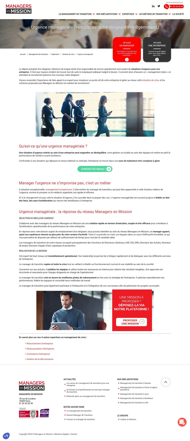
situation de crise (150, 81)
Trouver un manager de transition (80, 420)
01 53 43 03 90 (26, 404)
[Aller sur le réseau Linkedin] (153, 6)
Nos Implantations (106, 14)
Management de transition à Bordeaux (136, 399)
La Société (178, 14)
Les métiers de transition (153, 14)
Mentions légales (61, 435)
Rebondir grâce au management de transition (85, 397)
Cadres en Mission (128, 420)
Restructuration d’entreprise (40, 350)
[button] (6, 436)
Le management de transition (75, 14)
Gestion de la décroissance (40, 360)
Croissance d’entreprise (38, 355)
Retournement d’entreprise (40, 344)
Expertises (128, 14)
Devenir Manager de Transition (79, 416)
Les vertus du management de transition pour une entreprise (87, 385)
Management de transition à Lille (134, 404)
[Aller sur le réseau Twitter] (158, 6)
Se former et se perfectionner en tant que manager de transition (88, 392)
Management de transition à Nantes (135, 384)
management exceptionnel (58, 190)
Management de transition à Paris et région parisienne (138, 390)
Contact (74, 435)
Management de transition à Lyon (134, 395)
